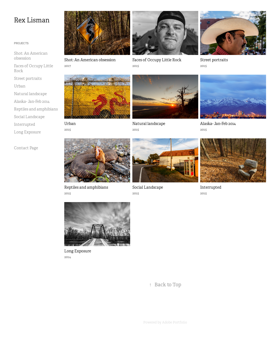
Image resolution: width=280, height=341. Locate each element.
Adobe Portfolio (174, 322)
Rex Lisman (31, 20)
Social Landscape (29, 116)
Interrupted (24, 124)
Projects (21, 43)
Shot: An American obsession (31, 56)
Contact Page (26, 147)
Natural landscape (30, 93)
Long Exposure (27, 132)
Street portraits (28, 78)
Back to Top (165, 285)
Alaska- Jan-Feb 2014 (31, 101)
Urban (19, 86)
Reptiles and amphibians (36, 109)
